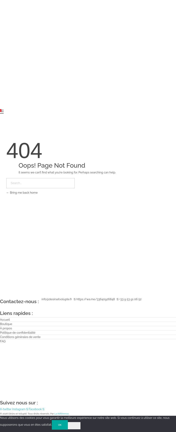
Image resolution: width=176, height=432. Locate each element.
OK (59, 425)
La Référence (61, 413)
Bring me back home (22, 192)
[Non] (74, 425)
